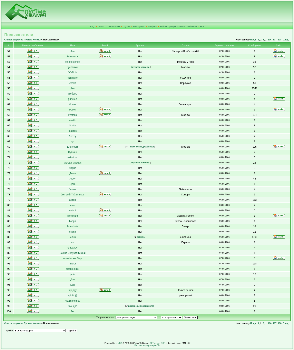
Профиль (152, 27)
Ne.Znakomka (72, 300)
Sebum (72, 237)
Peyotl (72, 109)
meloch (73, 210)
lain (73, 242)
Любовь (72, 93)
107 (274, 39)
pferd (72, 311)
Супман (72, 152)
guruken (72, 99)
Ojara (72, 184)
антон (72, 199)
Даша (72, 173)
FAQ (92, 27)
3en (72, 51)
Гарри (72, 221)
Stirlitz (72, 125)
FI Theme (154, 343)
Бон (72, 284)
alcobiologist (72, 269)
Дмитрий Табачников (72, 194)
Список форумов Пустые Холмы (22, 39)
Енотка (73, 189)
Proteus (72, 115)
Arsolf (72, 83)
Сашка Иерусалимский (72, 253)
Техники (140, 237)
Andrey (72, 263)
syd (73, 141)
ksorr (72, 205)
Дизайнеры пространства (140, 306)
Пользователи (113, 27)
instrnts (73, 231)
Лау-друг (72, 290)
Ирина (72, 104)
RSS (163, 343)
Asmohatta (72, 226)
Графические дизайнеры (140, 147)
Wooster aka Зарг (72, 258)
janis (72, 274)
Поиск (101, 27)
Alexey (72, 136)
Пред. (253, 39)
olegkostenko (72, 61)
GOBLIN (72, 72)
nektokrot (72, 157)
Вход (202, 27)
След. (286, 39)
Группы (126, 27)
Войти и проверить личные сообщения (178, 27)
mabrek (72, 130)
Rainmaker (72, 77)
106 (270, 39)
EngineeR (72, 146)
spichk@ (72, 295)
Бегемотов (72, 56)
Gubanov (73, 247)
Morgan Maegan (72, 162)
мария (72, 168)
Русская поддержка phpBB (146, 345)
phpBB (119, 343)
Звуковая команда (139, 67)
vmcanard (72, 215)
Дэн (72, 279)
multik (72, 120)
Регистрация (139, 27)
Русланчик (72, 67)
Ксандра (72, 306)
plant (72, 88)
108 (280, 39)
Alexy (72, 178)
